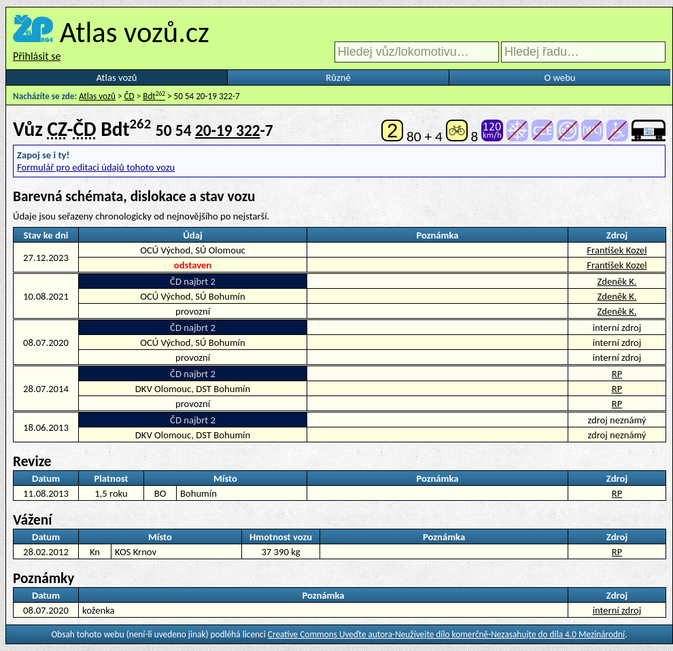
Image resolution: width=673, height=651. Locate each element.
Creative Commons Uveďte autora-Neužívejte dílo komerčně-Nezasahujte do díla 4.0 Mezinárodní (446, 634)
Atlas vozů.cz (134, 32)
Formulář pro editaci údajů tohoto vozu (96, 167)
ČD (129, 96)
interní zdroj (617, 610)
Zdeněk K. (616, 281)
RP (617, 374)
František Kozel (616, 250)
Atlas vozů (117, 77)
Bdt (154, 96)
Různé (338, 77)
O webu (559, 77)
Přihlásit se (37, 56)
